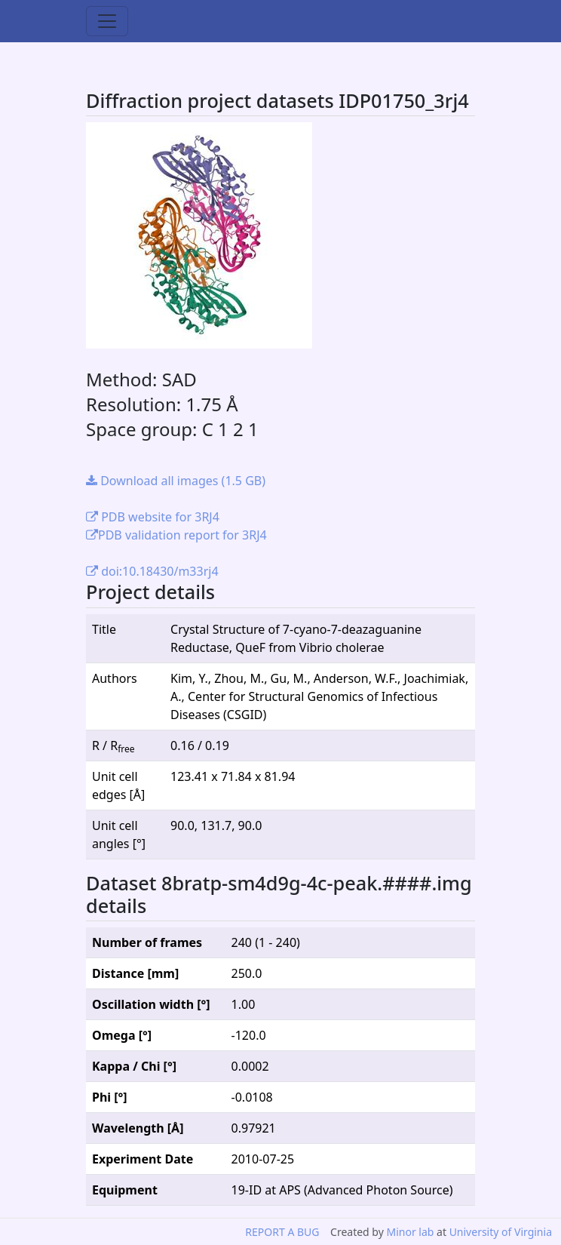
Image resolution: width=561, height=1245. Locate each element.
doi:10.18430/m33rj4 (152, 571)
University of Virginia (500, 1232)
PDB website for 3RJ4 (152, 517)
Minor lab (410, 1232)
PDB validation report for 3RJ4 (176, 535)
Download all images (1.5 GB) (175, 480)
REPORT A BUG (282, 1232)
